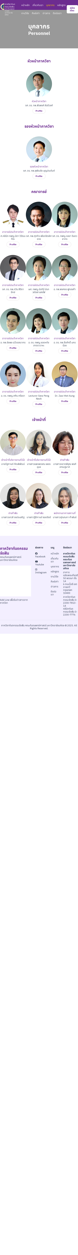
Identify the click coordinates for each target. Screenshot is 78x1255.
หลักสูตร (61, 5)
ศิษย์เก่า (36, 13)
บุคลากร (50, 5)
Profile (39, 111)
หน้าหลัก (25, 5)
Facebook (40, 555)
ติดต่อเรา (57, 13)
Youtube (39, 563)
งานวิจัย (25, 13)
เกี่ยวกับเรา (37, 5)
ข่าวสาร (46, 13)
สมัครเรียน (72, 9)
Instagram (41, 571)
